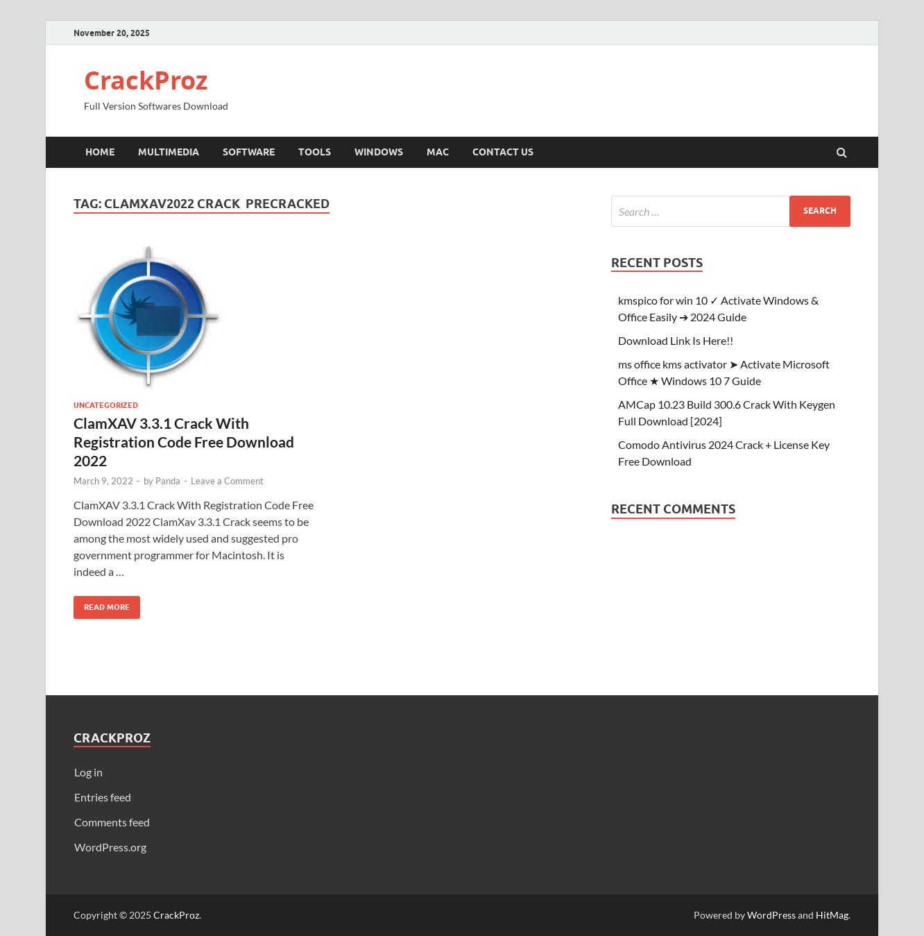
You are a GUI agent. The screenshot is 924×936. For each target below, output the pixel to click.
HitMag (832, 915)
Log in (88, 771)
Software (249, 152)
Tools (314, 152)
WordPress (771, 915)
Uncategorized (106, 405)
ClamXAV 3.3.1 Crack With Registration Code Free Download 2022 (184, 442)
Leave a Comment (227, 480)
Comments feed (112, 821)
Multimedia (168, 152)
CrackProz (146, 80)
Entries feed (102, 796)
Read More (102, 604)
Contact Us (502, 152)
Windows (378, 152)
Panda (167, 480)
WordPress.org (110, 846)
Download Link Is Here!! (675, 340)
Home (99, 152)
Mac (438, 152)
